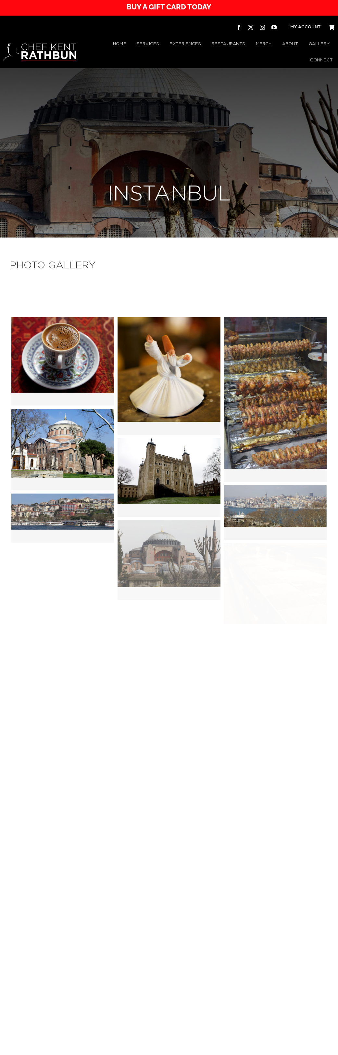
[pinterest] (326, 1046)
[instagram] (262, 27)
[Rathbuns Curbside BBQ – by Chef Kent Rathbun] (157, 996)
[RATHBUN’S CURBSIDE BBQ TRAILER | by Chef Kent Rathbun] (197, 1008)
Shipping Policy (209, 1046)
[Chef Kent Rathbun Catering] (116, 1001)
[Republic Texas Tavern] (238, 996)
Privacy (132, 1046)
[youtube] (274, 27)
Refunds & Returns (183, 1046)
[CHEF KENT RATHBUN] (39, 46)
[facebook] (239, 27)
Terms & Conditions (153, 1046)
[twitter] (250, 27)
